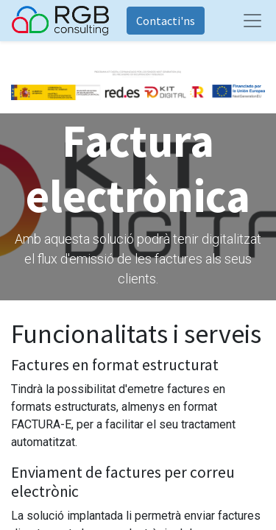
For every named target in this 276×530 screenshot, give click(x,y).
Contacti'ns (165, 20)
